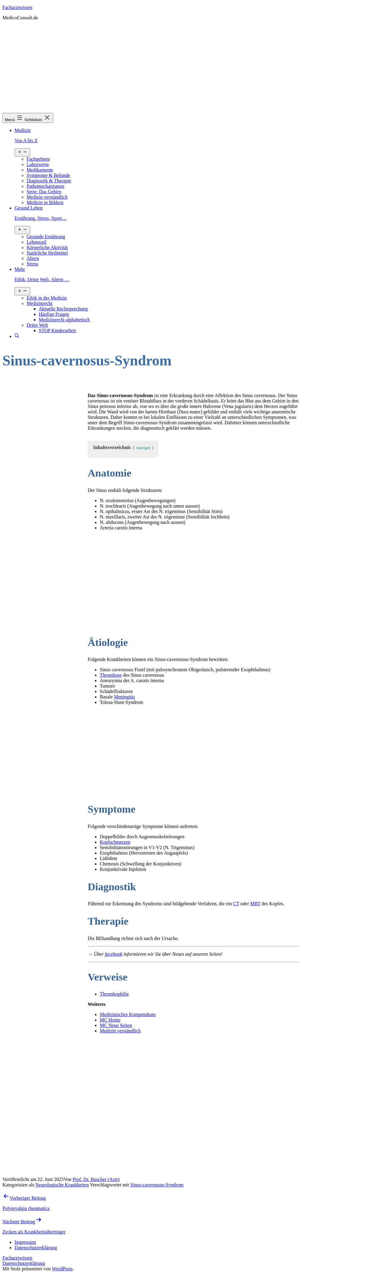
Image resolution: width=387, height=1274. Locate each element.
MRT (255, 903)
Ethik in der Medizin (47, 297)
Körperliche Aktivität (47, 247)
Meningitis (124, 696)
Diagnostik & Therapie (49, 180)
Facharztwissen (17, 7)
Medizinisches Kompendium (127, 1014)
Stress (32, 263)
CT (236, 903)
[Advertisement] (193, 67)
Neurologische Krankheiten (62, 1184)
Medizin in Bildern (45, 202)
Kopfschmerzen (115, 842)
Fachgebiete (38, 159)
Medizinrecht (39, 303)
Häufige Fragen (54, 314)
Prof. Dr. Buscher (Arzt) (96, 1179)
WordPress (62, 1268)
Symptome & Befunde (48, 175)
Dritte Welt (37, 325)
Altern (33, 258)
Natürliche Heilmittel (47, 252)
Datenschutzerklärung (23, 1263)
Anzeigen (143, 448)
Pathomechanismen (45, 186)
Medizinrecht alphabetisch (64, 319)
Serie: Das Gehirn (44, 191)
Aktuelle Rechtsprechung (63, 308)
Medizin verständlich (47, 197)
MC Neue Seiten (116, 1025)
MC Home (110, 1019)
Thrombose (111, 675)
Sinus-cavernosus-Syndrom (157, 1184)
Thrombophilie (114, 993)
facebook (113, 954)
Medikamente (40, 169)
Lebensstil (37, 242)
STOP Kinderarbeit (57, 330)
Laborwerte (38, 164)
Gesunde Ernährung (46, 236)
